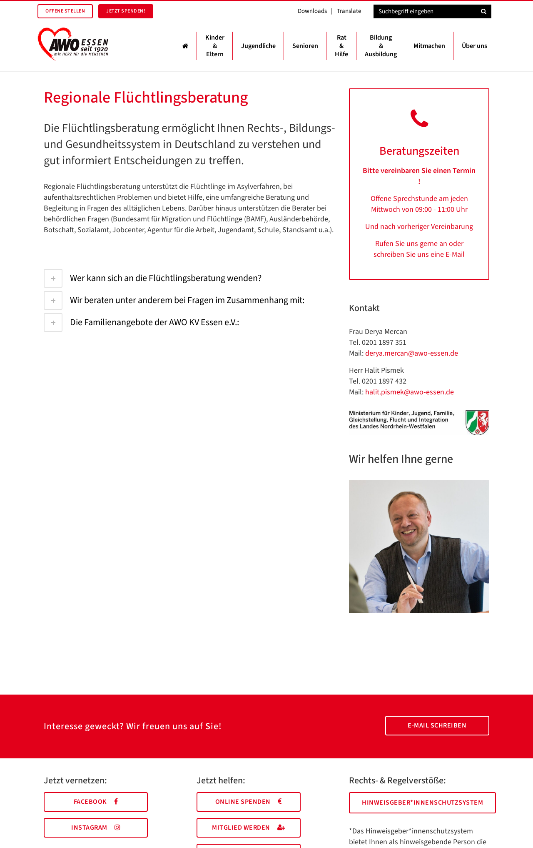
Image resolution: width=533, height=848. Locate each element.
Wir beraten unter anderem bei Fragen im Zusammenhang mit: (174, 300)
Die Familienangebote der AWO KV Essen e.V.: (141, 322)
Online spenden (248, 801)
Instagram (95, 827)
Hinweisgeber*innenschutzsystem (422, 802)
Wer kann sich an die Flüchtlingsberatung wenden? (153, 278)
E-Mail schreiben (437, 725)
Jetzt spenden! (125, 11)
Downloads (312, 11)
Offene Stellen (65, 11)
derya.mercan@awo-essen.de (411, 353)
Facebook (96, 801)
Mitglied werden (248, 827)
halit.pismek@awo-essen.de (409, 392)
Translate (349, 11)
